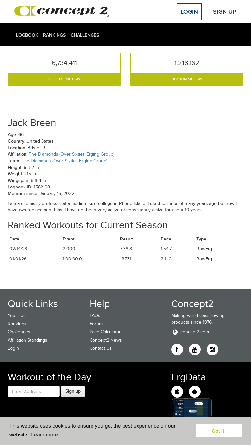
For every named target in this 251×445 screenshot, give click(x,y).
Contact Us (101, 348)
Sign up (73, 391)
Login (189, 12)
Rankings (54, 35)
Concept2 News (106, 340)
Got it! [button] (219, 431)
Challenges (85, 35)
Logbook (27, 35)
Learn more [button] (44, 434)
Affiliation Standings (27, 340)
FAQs (95, 315)
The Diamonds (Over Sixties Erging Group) (71, 154)
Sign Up (224, 12)
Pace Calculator (105, 331)
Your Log (17, 315)
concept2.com (190, 331)
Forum (96, 323)
